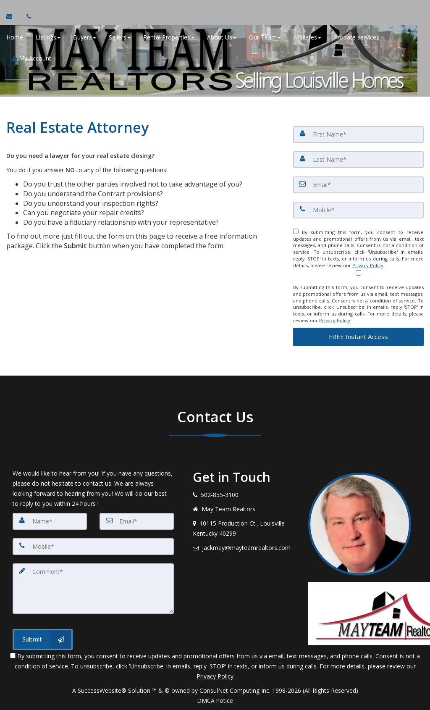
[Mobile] (358, 210)
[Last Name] (358, 159)
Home (14, 38)
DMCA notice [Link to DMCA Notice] (215, 701)
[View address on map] (244, 528)
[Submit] (43, 639)
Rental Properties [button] (168, 38)
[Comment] (93, 588)
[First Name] (358, 134)
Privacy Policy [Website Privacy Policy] (367, 265)
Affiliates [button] (307, 38)
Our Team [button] (265, 38)
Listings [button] (48, 38)
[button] (358, 337)
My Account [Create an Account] (32, 59)
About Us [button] (221, 38)
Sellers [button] (120, 38)
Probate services (356, 38)
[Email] (358, 184)
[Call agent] (26, 16)
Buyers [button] (84, 38)
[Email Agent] (13, 16)
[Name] (50, 521)
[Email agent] (244, 548)
